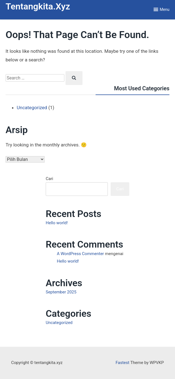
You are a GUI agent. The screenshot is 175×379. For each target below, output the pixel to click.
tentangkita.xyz (38, 6)
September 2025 (61, 292)
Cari (49, 178)
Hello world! (57, 222)
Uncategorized (32, 107)
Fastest (122, 362)
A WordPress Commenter (80, 253)
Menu (164, 9)
